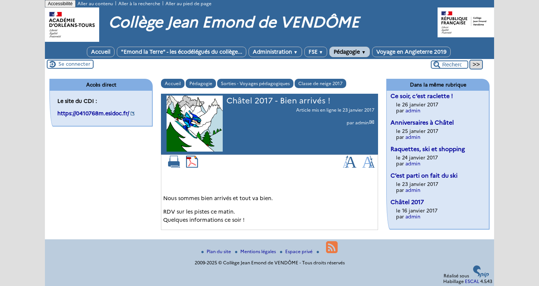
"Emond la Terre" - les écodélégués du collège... (181, 52)
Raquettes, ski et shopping (427, 149)
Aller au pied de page (188, 3)
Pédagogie (350, 52)
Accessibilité (60, 3)
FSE (315, 52)
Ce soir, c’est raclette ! (421, 96)
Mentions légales (256, 251)
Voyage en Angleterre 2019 (411, 52)
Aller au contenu (95, 3)
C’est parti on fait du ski (423, 175)
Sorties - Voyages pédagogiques (255, 83)
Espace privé (297, 251)
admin (362, 122)
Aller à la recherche (139, 3)
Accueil (100, 52)
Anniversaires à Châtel (422, 122)
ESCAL (472, 281)
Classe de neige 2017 (320, 83)
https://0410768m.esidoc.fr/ (93, 113)
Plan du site (216, 251)
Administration (275, 52)
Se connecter (74, 64)
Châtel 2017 (407, 202)
